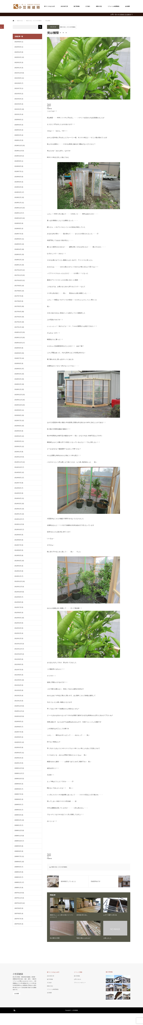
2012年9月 (17, 597)
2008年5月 (17, 867)
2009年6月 (17, 799)
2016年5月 (17, 368)
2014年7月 (17, 483)
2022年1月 (17, 67)
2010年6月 (17, 737)
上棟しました (107, 938)
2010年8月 (17, 726)
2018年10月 (18, 218)
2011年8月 (17, 664)
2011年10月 (18, 654)
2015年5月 (17, 431)
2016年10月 (18, 342)
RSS (14, 1021)
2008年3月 (17, 877)
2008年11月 (18, 835)
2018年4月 (17, 249)
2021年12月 (18, 73)
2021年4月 (17, 99)
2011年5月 (17, 680)
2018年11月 (18, 213)
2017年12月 (18, 270)
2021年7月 (17, 88)
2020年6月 (17, 119)
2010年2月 (17, 758)
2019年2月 (17, 197)
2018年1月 (17, 265)
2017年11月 (18, 275)
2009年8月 (17, 789)
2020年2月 (17, 135)
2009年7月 (17, 794)
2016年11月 (18, 337)
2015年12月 (18, 394)
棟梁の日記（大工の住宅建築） (68, 27)
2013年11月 (18, 524)
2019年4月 (17, 187)
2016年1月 (17, 389)
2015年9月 (17, 410)
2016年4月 (17, 374)
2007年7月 (17, 918)
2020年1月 (17, 140)
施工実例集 (77, 976)
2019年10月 (18, 156)
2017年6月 (17, 301)
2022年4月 (17, 52)
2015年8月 (17, 415)
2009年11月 (18, 773)
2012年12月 (18, 581)
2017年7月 (17, 296)
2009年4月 (17, 809)
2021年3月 (17, 104)
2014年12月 (18, 457)
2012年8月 (17, 602)
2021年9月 (17, 78)
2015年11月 (18, 400)
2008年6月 (17, 861)
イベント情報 (78, 972)
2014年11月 (18, 462)
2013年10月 (18, 529)
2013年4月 (17, 560)
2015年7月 (17, 420)
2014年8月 (17, 477)
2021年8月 (17, 83)
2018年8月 (17, 228)
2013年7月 (17, 545)
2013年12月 (18, 519)
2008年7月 (17, 856)
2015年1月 (17, 451)
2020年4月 (17, 125)
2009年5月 (17, 804)
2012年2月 (17, 633)
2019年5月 (17, 182)
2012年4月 (17, 623)
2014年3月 (17, 503)
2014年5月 (17, 493)
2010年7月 (17, 732)
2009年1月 (17, 825)
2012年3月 (17, 628)
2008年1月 (17, 887)
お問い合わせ (77, 979)
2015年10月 (18, 405)
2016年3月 (17, 379)
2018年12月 (18, 208)
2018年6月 (17, 239)
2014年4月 (17, 498)
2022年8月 (17, 41)
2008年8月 (17, 851)
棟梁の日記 (20, 20)
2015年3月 (17, 441)
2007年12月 (18, 893)
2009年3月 (17, 815)
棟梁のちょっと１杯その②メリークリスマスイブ (61, 916)
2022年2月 (17, 62)
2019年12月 (18, 145)
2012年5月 (17, 617)
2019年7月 (17, 171)
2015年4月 (17, 436)
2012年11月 (18, 586)
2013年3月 (17, 566)
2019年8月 (17, 166)
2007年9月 (17, 908)
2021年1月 (17, 114)
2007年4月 (17, 924)
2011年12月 (18, 643)
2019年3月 (17, 192)
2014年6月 (17, 488)
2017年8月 (17, 291)
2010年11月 (18, 711)
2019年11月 (18, 150)
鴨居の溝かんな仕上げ (83, 938)
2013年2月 (17, 571)
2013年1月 (17, 576)
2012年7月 (17, 607)
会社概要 (16, 1010)
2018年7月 (17, 233)
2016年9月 (17, 348)
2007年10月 (18, 903)
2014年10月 (18, 467)
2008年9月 (17, 846)
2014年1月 (17, 514)
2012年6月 (17, 612)
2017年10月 (18, 280)
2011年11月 (18, 649)
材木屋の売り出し (82, 915)
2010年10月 (18, 716)
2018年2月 (17, 259)
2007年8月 (17, 913)
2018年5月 (17, 244)
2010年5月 (17, 742)
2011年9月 (17, 659)
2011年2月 (17, 695)
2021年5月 (17, 93)
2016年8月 (17, 353)
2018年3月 (17, 254)
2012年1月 (17, 638)
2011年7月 (17, 669)
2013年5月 (17, 555)
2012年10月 (18, 592)
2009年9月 (17, 784)
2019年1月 (17, 202)
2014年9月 (17, 472)
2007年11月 (18, 898)
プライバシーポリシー (80, 982)
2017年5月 (17, 306)
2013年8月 (17, 540)
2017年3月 (17, 317)
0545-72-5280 (125, 14)
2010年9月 (17, 721)
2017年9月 (17, 285)
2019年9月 (17, 161)
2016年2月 (17, 384)
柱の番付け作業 (55, 938)
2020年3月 (17, 130)
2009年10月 (18, 778)
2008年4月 (17, 872)
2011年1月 (17, 701)
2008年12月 (18, 830)
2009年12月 (18, 768)
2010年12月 (18, 706)
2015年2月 (17, 446)
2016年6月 (17, 363)
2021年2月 (17, 109)
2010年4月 (17, 747)
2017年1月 (17, 327)
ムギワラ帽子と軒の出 (110, 915)
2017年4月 (17, 311)
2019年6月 (17, 176)
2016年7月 (17, 358)
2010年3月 (17, 752)
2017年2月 (17, 322)
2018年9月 (17, 223)
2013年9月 (17, 534)
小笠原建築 (18, 990)
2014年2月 (17, 509)
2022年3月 (17, 57)
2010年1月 (17, 763)
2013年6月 (17, 550)
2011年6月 (17, 675)
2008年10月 (18, 841)
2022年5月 (17, 47)
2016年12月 (18, 332)
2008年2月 (17, 882)
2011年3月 (17, 690)
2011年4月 (17, 685)
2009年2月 (17, 820)
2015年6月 (17, 425)
